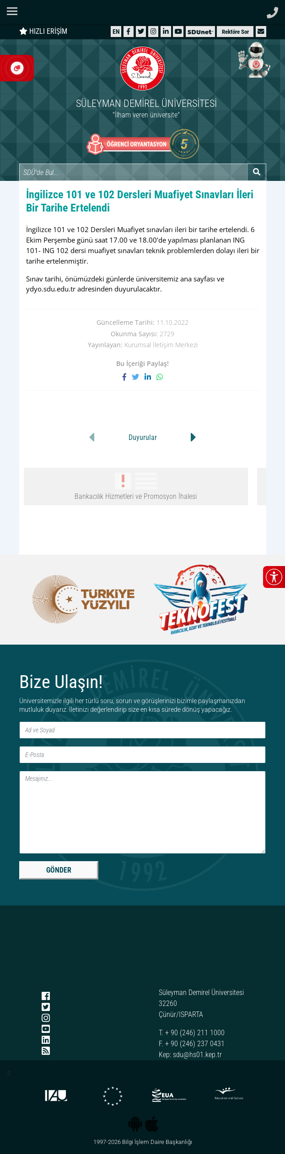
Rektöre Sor (235, 31)
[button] (261, 31)
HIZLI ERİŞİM (43, 31)
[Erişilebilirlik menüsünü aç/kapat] (274, 577)
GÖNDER (58, 870)
